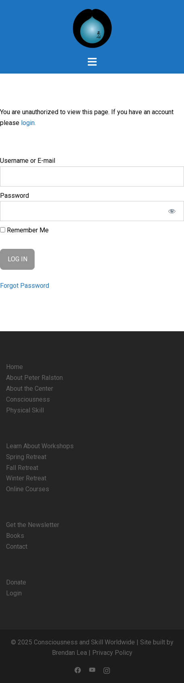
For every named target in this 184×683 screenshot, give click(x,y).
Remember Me (24, 230)
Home (14, 367)
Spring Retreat (26, 457)
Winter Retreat (26, 478)
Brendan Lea (69, 652)
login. (28, 123)
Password (14, 195)
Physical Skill (25, 410)
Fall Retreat (22, 468)
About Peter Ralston (34, 377)
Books (15, 535)
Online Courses (27, 489)
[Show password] (172, 211)
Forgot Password (24, 285)
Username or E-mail (27, 160)
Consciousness (28, 399)
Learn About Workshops (40, 446)
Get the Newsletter (32, 525)
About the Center (29, 388)
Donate (16, 582)
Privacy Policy (112, 652)
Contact (16, 546)
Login (14, 593)
